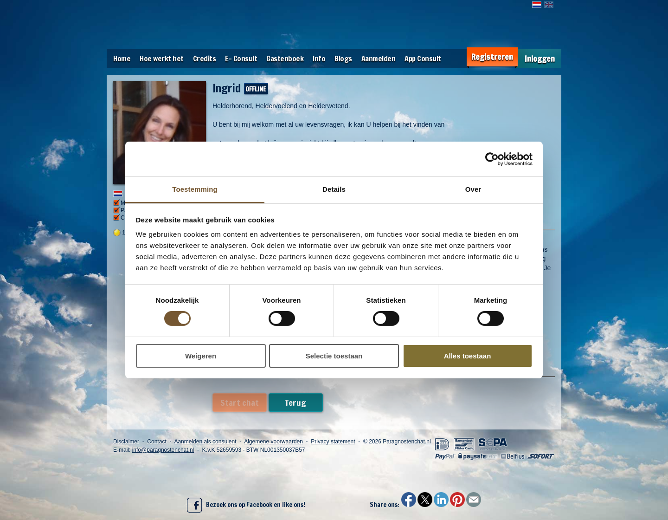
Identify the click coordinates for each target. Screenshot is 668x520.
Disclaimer (126, 441)
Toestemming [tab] (195, 189)
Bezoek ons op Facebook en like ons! (246, 505)
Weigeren (200, 356)
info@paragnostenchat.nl (163, 450)
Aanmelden (378, 58)
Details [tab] (334, 189)
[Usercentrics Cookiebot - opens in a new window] (492, 159)
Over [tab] (473, 189)
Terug (295, 402)
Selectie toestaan (334, 356)
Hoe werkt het (162, 58)
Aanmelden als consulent (205, 441)
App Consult (423, 58)
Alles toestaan (467, 356)
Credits (204, 58)
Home (121, 58)
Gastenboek (284, 58)
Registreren (492, 57)
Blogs (343, 58)
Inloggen (540, 59)
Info (319, 58)
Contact (156, 441)
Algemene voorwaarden (273, 441)
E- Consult (241, 58)
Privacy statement (333, 441)
